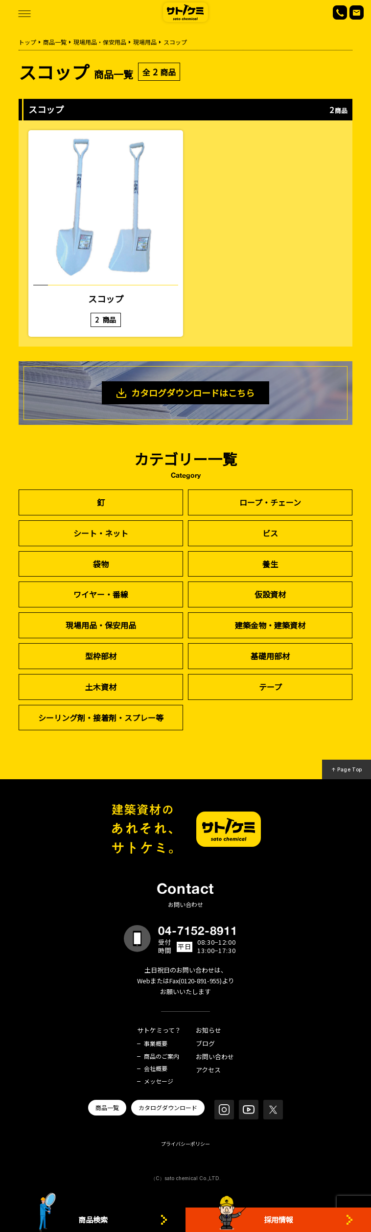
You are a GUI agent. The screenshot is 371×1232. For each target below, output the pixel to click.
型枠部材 (100, 656)
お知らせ (208, 1030)
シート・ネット (100, 533)
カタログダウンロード (168, 1107)
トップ (27, 42)
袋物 (101, 564)
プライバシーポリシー (185, 1143)
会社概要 (155, 1068)
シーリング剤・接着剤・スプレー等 (100, 717)
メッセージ (158, 1081)
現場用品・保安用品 (99, 42)
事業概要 (155, 1043)
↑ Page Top (346, 769)
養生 (270, 564)
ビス (270, 533)
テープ (270, 687)
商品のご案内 (161, 1056)
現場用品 (145, 42)
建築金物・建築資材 (270, 625)
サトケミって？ (159, 1030)
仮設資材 (270, 594)
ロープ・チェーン (270, 502)
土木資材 (100, 687)
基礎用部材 (270, 656)
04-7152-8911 (197, 930)
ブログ (205, 1044)
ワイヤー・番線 (100, 594)
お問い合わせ (215, 1057)
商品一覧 (55, 42)
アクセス (208, 1070)
